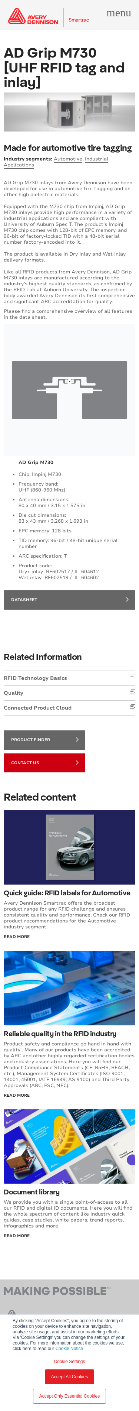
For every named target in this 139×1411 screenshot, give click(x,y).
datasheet (70, 599)
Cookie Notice (69, 1348)
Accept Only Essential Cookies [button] (69, 1396)
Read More (17, 937)
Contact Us (45, 762)
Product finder (45, 739)
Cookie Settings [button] (69, 1361)
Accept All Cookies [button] (69, 1376)
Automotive (68, 159)
